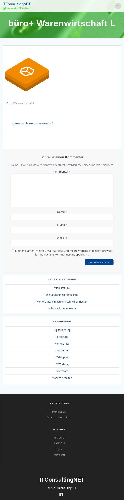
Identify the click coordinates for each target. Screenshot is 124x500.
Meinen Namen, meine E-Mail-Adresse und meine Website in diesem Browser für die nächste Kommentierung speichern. (63, 252)
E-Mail (62, 224)
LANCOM (59, 443)
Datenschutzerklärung (59, 417)
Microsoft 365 (62, 288)
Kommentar (62, 171)
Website (62, 237)
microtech (59, 437)
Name (62, 211)
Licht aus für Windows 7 (62, 308)
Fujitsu (59, 449)
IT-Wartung (62, 364)
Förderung (62, 336)
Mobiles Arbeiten (62, 378)
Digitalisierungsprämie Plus (62, 294)
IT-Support (62, 357)
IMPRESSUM (59, 411)
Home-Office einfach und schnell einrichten (62, 301)
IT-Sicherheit (62, 350)
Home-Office (62, 343)
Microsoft (62, 371)
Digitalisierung (62, 330)
